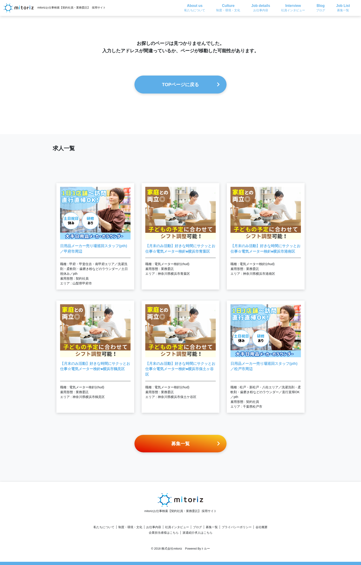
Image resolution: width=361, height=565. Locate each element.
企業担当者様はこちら (164, 532)
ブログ (197, 527)
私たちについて (103, 527)
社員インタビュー (177, 527)
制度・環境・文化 (130, 527)
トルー (205, 548)
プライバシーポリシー (237, 527)
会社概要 (262, 527)
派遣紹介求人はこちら (198, 532)
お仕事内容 (153, 527)
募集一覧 (212, 527)
